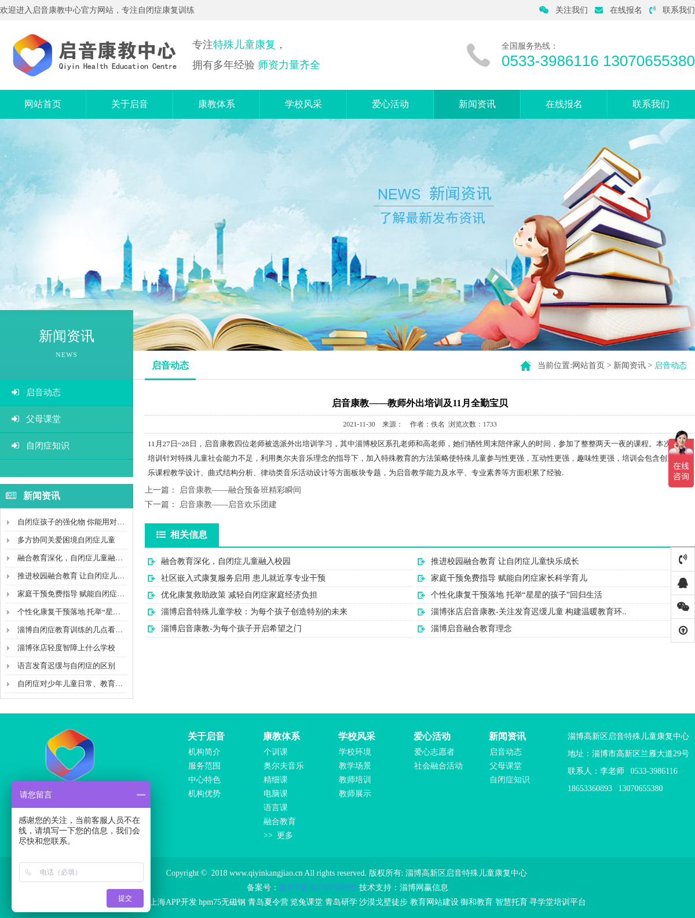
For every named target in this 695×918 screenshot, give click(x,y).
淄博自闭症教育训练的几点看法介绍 (77, 629)
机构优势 (204, 793)
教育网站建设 (434, 902)
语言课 (276, 807)
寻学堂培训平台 (557, 902)
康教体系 (216, 104)
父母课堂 (36, 419)
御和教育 (476, 902)
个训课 (276, 752)
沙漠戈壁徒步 (383, 902)
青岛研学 (341, 902)
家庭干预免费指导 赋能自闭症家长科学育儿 (89, 593)
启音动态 (36, 392)
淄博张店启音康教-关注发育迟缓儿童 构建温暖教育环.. (528, 611)
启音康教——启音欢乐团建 (228, 504)
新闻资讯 (477, 104)
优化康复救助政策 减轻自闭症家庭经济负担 (239, 595)
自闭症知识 (41, 445)
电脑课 (276, 793)
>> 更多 (278, 835)
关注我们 (563, 10)
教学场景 (355, 766)
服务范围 (204, 766)
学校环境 (355, 752)
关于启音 (129, 104)
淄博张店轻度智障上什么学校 (66, 647)
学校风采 (303, 104)
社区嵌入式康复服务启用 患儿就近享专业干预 (243, 578)
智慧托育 (511, 902)
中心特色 (204, 779)
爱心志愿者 (434, 752)
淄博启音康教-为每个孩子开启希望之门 (231, 628)
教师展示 (355, 793)
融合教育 (280, 821)
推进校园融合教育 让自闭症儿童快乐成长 (86, 575)
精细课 (276, 779)
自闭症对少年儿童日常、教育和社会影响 (85, 683)
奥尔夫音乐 (284, 766)
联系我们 (672, 10)
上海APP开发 (173, 902)
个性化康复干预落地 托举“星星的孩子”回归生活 (97, 611)
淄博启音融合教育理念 (471, 628)
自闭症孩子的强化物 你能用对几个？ (78, 522)
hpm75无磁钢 (222, 902)
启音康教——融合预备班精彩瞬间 (240, 490)
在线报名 (618, 10)
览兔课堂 (306, 902)
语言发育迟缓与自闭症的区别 (66, 665)
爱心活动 (390, 104)
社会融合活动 (438, 766)
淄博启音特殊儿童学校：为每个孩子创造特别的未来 (254, 611)
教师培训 (355, 779)
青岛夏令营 (268, 902)
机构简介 (204, 752)
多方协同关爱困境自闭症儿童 (66, 540)
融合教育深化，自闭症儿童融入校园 (77, 557)
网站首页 (42, 104)
